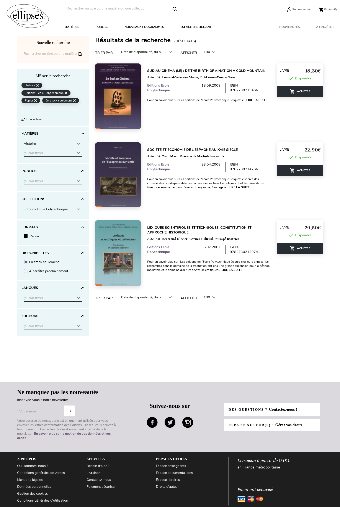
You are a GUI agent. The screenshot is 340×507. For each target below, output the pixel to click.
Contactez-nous (99, 479)
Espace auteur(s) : (265, 425)
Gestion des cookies (32, 493)
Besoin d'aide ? (98, 466)
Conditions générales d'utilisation (42, 500)
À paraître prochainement (48, 271)
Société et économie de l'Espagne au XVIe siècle (192, 149)
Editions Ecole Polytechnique (158, 88)
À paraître (325, 27)
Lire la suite (256, 100)
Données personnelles (34, 486)
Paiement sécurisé (100, 486)
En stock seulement (44, 262)
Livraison (94, 472)
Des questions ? (263, 409)
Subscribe (69, 411)
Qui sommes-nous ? (32, 466)
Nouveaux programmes (144, 27)
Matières (71, 27)
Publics (102, 27)
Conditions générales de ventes (41, 472)
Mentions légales (30, 479)
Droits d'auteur (167, 486)
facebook (152, 422)
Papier (34, 236)
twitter (170, 422)
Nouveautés (289, 27)
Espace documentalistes (174, 472)
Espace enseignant (196, 27)
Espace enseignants (171, 466)
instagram (187, 422)
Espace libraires (168, 479)
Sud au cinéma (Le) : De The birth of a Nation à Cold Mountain (206, 70)
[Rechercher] (121, 8)
